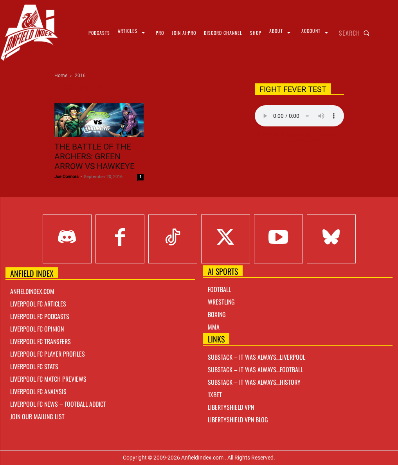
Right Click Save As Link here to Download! (299, 137)
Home (60, 75)
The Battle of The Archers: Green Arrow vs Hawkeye (94, 156)
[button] (356, 32)
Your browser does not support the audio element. (299, 115)
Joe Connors (66, 176)
